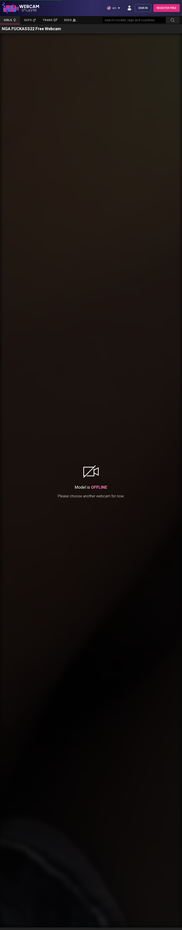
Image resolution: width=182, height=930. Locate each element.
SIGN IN (143, 8)
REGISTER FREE (167, 8)
